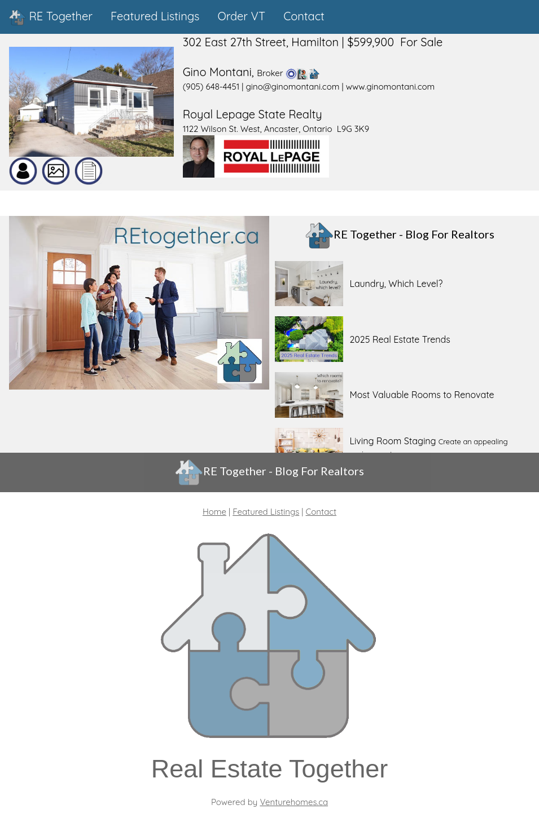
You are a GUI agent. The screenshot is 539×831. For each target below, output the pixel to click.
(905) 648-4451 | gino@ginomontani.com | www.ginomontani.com (309, 86)
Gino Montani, (220, 72)
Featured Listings (266, 511)
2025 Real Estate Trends (399, 339)
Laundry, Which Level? (395, 283)
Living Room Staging (392, 441)
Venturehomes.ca (294, 802)
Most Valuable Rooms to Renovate (421, 394)
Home (214, 511)
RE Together (51, 17)
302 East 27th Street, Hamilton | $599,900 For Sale (313, 42)
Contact (321, 511)
